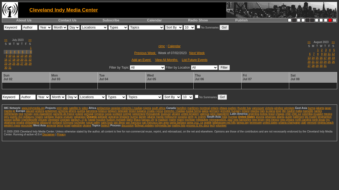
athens (73, 111)
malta (298, 111)
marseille (308, 111)
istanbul (254, 111)
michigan (190, 119)
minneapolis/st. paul (221, 119)
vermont (311, 122)
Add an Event (141, 60)
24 (9, 63)
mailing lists (179, 125)
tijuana (59, 116)
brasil (271, 113)
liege (278, 111)
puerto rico (16, 116)
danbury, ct (77, 119)
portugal (88, 113)
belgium (112, 111)
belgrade (123, 111)
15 (30, 55)
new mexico (272, 119)
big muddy (311, 116)
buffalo (17, 119)
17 (9, 59)
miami (180, 119)
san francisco (133, 122)
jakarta (320, 108)
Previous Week (145, 53)
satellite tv (75, 108)
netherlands (11, 113)
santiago (49, 116)
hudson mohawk (116, 119)
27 (21, 63)
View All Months (166, 60)
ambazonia (103, 108)
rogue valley (93, 122)
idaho (129, 119)
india (224, 116)
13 (21, 55)
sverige (127, 113)
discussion (127, 125)
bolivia (263, 113)
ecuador (318, 113)
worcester (26, 125)
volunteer (221, 125)
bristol (132, 111)
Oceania (91, 116)
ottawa (223, 108)
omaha (20, 122)
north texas (318, 119)
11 (13, 55)
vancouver (258, 108)
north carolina (303, 119)
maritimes (193, 108)
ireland (245, 111)
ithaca (137, 119)
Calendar (154, 20)
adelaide (102, 116)
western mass (12, 125)
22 (30, 59)
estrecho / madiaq (131, 108)
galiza (205, 111)
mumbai (232, 116)
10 (9, 55)
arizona (260, 116)
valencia (204, 113)
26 (17, 63)
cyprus (159, 111)
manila (8, 111)
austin (288, 116)
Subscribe (110, 20)
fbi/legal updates (144, 125)
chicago (42, 119)
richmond (68, 122)
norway (28, 113)
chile (288, 113)
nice (21, 113)
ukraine (176, 113)
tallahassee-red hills (224, 122)
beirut (60, 125)
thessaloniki (153, 113)
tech (212, 125)
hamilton (182, 108)
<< (5, 40)
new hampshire (242, 119)
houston (101, 119)
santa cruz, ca (194, 122)
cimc (161, 46)
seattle (207, 122)
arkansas (270, 116)
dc (85, 119)
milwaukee (202, 119)
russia (108, 113)
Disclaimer (48, 134)
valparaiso (80, 116)
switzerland (138, 113)
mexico (328, 113)
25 (13, 63)
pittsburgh (46, 122)
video (85, 108)
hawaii (91, 119)
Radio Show (198, 20)
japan (328, 108)
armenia (63, 111)
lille (284, 111)
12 (17, 55)
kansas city (147, 119)
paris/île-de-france (64, 113)
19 (17, 59)
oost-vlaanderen (42, 113)
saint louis (107, 122)
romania (99, 113)
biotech (105, 125)
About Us (24, 20)
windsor (278, 108)
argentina (254, 113)
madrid (291, 111)
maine (172, 119)
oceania (182, 116)
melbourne (170, 116)
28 (25, 63)
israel (67, 125)
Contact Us (67, 20)
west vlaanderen (219, 113)
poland (79, 113)
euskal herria (193, 111)
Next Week (197, 53)
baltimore (298, 116)
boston (8, 119)
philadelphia (32, 122)
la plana (270, 111)
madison (163, 119)
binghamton (324, 116)
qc (13, 111)
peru (6, 116)
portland (57, 122)
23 (6, 63)
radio (65, 108)
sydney (202, 116)
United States (246, 116)
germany (214, 111)
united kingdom (190, 113)
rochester (79, 122)
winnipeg (289, 108)
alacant (30, 111)
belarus (102, 111)
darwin (142, 116)
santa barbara (178, 122)
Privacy (61, 134)
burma (311, 108)
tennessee (255, 122)
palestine (76, 125)
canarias (115, 108)
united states (270, 122)
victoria (269, 108)
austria (81, 111)
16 (6, 59)
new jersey (258, 119)
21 (25, 59)
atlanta (280, 116)
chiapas (279, 113)
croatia (151, 111)
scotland (117, 113)
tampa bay (243, 122)
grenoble (225, 111)
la (156, 119)
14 (25, 55)
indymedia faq (163, 125)
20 (21, 59)
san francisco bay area (155, 122)
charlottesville (29, 119)
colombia (307, 113)
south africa (159, 108)
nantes (318, 111)
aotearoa (113, 116)
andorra (39, 111)
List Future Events (195, 60)
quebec (232, 108)
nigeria (147, 108)
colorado (65, 119)
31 (9, 67)
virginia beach (325, 122)
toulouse (166, 113)
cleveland (53, 119)
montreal (204, 108)
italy (262, 111)
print (58, 108)
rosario (39, 116)
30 (6, 67)
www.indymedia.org (33, 108)
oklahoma (9, 122)
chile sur (296, 113)
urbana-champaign (289, 122)
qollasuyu (28, 116)
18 (13, 59)
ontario (215, 108)
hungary (236, 111)
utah (303, 122)
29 (30, 63)
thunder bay (244, 108)
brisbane (124, 116)
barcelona (91, 111)
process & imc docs (197, 125)
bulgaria (141, 111)
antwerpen (51, 111)
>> (30, 40)
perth (191, 116)
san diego (119, 122)
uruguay (68, 116)
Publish (241, 20)
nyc (328, 119)
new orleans (287, 119)
